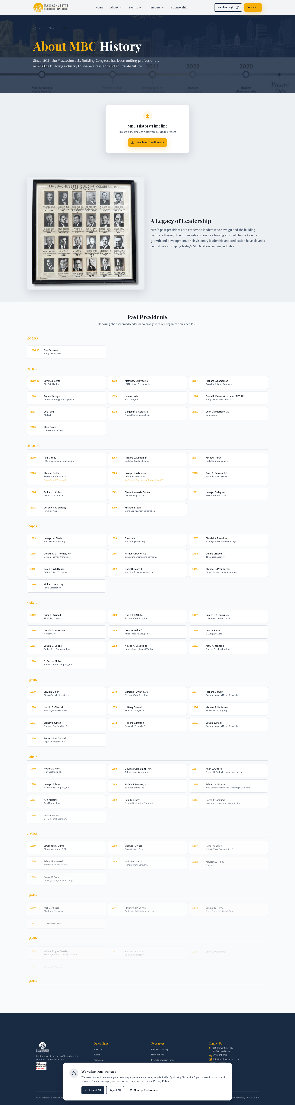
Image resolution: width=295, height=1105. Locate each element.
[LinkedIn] (213, 1066)
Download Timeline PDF (147, 144)
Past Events (99, 1060)
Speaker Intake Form (161, 1065)
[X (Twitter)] (223, 1066)
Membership (100, 1065)
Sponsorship (99, 1070)
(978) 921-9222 (220, 1055)
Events (97, 1054)
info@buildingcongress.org (226, 1059)
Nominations (157, 1054)
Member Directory (159, 1049)
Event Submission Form (162, 1060)
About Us (98, 1049)
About (52, 28)
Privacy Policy (161, 1098)
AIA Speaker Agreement (162, 1070)
